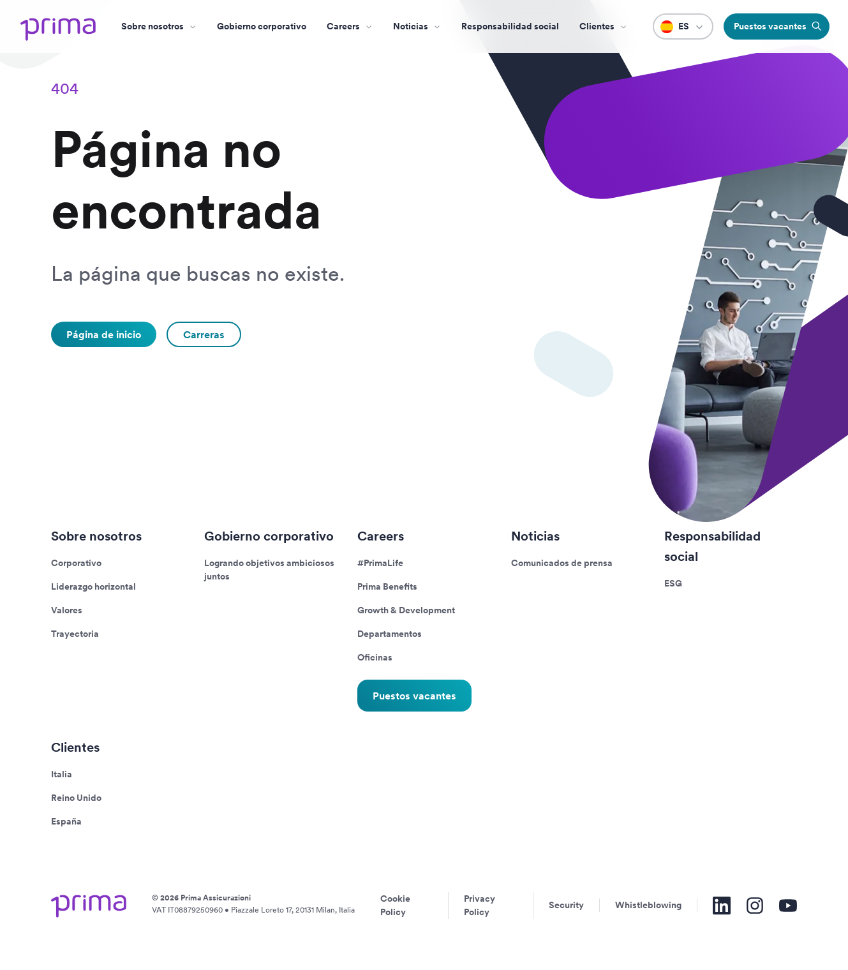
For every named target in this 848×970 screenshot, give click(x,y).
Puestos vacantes (414, 695)
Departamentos (389, 634)
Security (566, 905)
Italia (61, 774)
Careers (343, 26)
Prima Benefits (387, 586)
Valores (66, 610)
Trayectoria (75, 634)
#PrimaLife (380, 563)
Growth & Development (406, 610)
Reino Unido (76, 798)
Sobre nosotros (152, 26)
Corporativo (76, 563)
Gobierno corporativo (261, 26)
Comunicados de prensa (562, 563)
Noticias (410, 26)
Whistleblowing (648, 905)
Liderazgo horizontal (93, 586)
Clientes (596, 26)
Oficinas (374, 657)
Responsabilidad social (510, 26)
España (66, 821)
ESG (673, 583)
